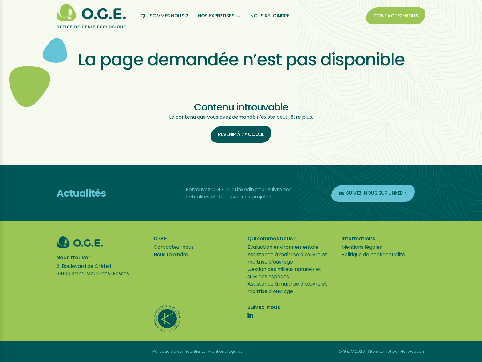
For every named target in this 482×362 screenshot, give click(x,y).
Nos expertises (219, 15)
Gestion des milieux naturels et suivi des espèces (284, 273)
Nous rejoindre (269, 15)
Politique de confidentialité (373, 254)
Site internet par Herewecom (396, 351)
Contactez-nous (395, 15)
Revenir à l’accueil (241, 134)
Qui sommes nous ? (164, 15)
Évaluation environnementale (282, 247)
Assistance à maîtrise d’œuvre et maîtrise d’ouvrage (287, 258)
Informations (358, 238)
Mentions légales (362, 247)
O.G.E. (161, 238)
